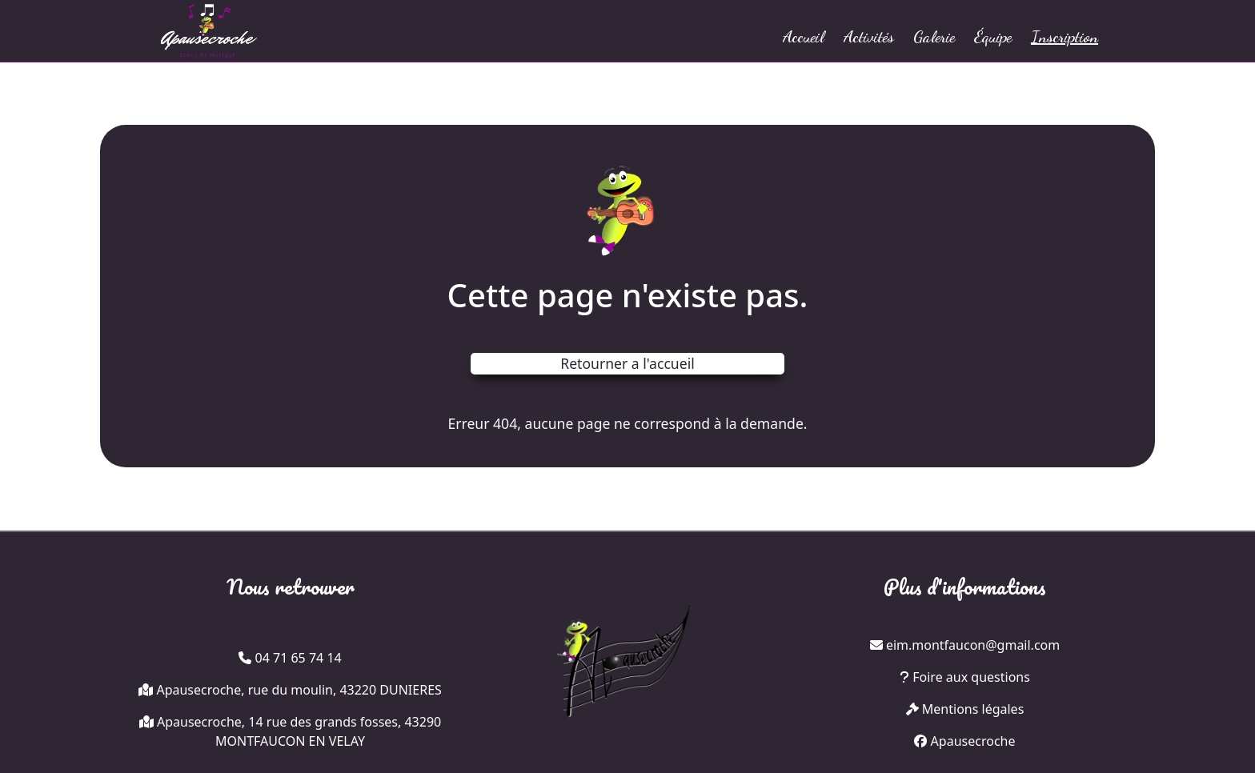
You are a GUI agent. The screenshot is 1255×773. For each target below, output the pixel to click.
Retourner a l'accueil (627, 363)
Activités (869, 36)
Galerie (934, 36)
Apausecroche (964, 741)
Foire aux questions (965, 677)
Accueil (803, 36)
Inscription (1064, 36)
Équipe (993, 36)
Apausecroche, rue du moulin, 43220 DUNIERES (298, 690)
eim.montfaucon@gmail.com (973, 645)
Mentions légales (965, 709)
